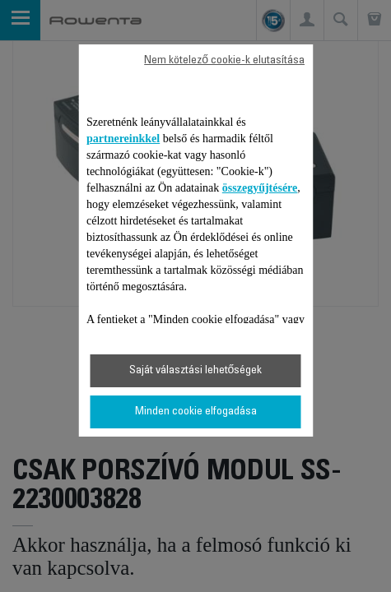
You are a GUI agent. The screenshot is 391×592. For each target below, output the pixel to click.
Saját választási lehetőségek (196, 371)
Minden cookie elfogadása (196, 412)
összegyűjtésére (260, 188)
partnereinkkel (123, 138)
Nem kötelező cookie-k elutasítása (224, 61)
